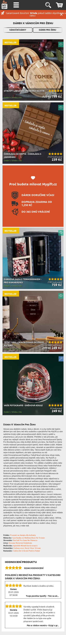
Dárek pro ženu (47, 30)
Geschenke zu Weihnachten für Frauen (28, 538)
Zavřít (61, 14)
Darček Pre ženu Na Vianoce (25, 540)
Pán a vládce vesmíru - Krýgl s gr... (43, 625)
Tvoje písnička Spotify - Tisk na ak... (42, 596)
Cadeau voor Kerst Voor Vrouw (27, 548)
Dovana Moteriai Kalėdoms (20, 543)
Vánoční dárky (17, 30)
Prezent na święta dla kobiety (23, 535)
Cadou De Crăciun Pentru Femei (26, 551)
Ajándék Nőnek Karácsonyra (25, 545)
